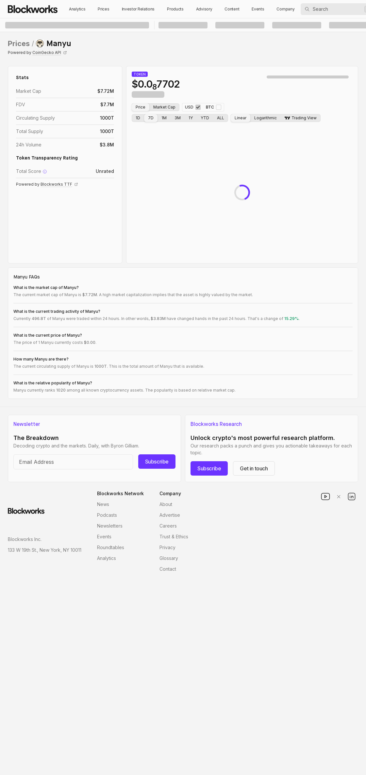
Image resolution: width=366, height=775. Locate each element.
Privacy (167, 547)
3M (178, 117)
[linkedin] (351, 496)
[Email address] (73, 461)
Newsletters (110, 526)
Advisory (204, 9)
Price (140, 107)
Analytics (77, 9)
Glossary (168, 558)
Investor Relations (138, 9)
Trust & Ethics (173, 536)
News (103, 504)
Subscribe (157, 461)
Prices (103, 9)
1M (164, 117)
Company (285, 9)
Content (232, 9)
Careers (168, 526)
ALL (220, 117)
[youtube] (325, 496)
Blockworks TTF (59, 184)
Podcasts (107, 515)
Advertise (169, 515)
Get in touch (254, 468)
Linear (240, 117)
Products (175, 9)
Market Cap (164, 107)
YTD (205, 117)
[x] (338, 496)
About (165, 504)
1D (138, 117)
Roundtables (110, 547)
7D (151, 117)
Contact (167, 569)
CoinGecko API (49, 52)
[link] (53, 43)
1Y (191, 117)
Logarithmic (265, 117)
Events (258, 9)
